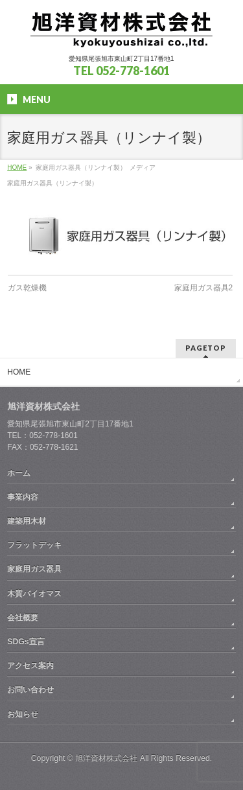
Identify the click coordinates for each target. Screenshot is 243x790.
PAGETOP (205, 347)
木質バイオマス (34, 593)
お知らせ (22, 714)
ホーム (18, 473)
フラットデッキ (34, 545)
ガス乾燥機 (27, 287)
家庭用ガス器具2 (203, 287)
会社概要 (22, 617)
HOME (18, 372)
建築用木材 (26, 521)
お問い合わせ (30, 689)
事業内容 (22, 497)
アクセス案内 (30, 665)
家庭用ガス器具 (34, 569)
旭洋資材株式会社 (106, 758)
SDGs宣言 (25, 641)
